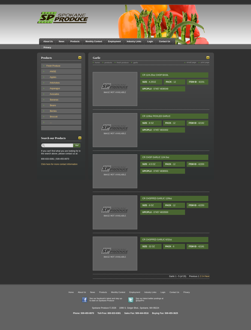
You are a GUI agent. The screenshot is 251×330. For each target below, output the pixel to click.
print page (205, 62)
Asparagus (53, 88)
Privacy (47, 47)
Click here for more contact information (59, 164)
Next (207, 276)
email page (191, 62)
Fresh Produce (53, 66)
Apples (51, 77)
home (97, 62)
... (49, 122)
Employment (114, 41)
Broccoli (52, 116)
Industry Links (134, 41)
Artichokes (53, 83)
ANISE (51, 71)
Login (150, 41)
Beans (51, 105)
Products (75, 41)
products (108, 62)
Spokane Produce (63, 17)
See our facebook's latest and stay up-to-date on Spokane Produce (106, 299)
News (61, 41)
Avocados (52, 94)
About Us (48, 41)
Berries (51, 111)
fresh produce (123, 62)
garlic (135, 62)
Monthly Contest (94, 41)
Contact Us (164, 41)
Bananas (52, 100)
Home (71, 292)
